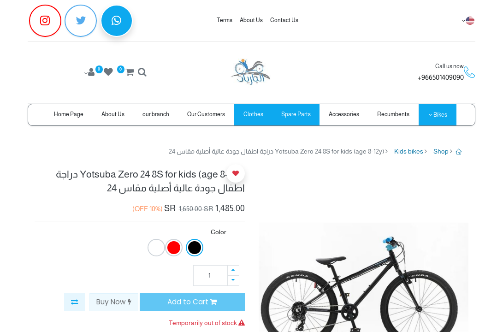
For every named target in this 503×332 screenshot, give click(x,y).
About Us (251, 20)
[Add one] (233, 270)
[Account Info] (89, 73)
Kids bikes (408, 151)
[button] (74, 302)
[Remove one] (233, 280)
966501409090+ (441, 77)
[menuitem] (393, 114)
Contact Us (284, 20)
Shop (441, 151)
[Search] (142, 73)
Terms (224, 20)
